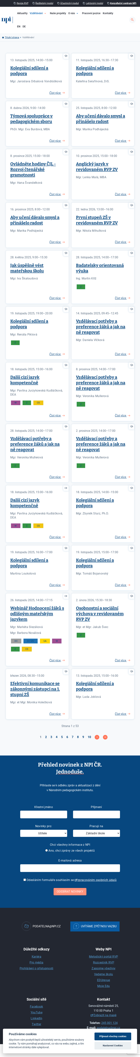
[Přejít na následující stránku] (97, 737)
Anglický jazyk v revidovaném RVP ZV (97, 166)
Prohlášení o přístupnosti (36, 968)
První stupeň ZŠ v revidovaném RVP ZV (97, 220)
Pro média (36, 962)
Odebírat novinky (70, 891)
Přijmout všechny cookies (112, 1036)
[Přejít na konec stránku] (105, 737)
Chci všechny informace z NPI (70, 844)
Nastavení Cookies (113, 1045)
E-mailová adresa (70, 860)
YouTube (36, 1012)
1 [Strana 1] (40, 737)
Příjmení (96, 807)
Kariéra (36, 956)
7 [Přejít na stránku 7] (72, 737)
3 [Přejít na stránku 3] (51, 737)
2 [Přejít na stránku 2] (46, 737)
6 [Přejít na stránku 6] (67, 737)
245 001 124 (109, 1023)
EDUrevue (103, 980)
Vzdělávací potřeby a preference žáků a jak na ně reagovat (100, 327)
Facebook (36, 1006)
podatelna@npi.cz (108, 1027)
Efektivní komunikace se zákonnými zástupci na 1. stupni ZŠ (35, 689)
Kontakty (108, 13)
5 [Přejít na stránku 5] (62, 737)
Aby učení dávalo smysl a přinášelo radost (100, 118)
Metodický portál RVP (103, 956)
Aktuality (22, 13)
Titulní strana (12, 37)
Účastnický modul (69, 3)
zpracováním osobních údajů (97, 880)
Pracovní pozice (91, 13)
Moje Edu (103, 986)
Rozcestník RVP (103, 962)
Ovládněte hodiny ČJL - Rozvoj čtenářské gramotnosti (33, 169)
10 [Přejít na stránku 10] (89, 737)
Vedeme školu (103, 974)
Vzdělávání (36, 13)
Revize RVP (22, 3)
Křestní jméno (43, 807)
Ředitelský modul (44, 3)
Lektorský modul (94, 3)
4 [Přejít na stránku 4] (56, 737)
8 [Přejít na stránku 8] (78, 737)
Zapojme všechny (103, 968)
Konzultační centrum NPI (123, 3)
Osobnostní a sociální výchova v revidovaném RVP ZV (100, 614)
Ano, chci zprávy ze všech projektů (70, 850)
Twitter (36, 1024)
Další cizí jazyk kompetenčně (24, 380)
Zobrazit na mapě (104, 1015)
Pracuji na (96, 826)
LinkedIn (36, 1018)
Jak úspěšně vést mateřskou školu (27, 268)
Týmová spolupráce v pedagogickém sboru (31, 118)
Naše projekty (58, 13)
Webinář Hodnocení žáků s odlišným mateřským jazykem (37, 614)
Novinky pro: (43, 826)
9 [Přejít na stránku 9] (83, 737)
